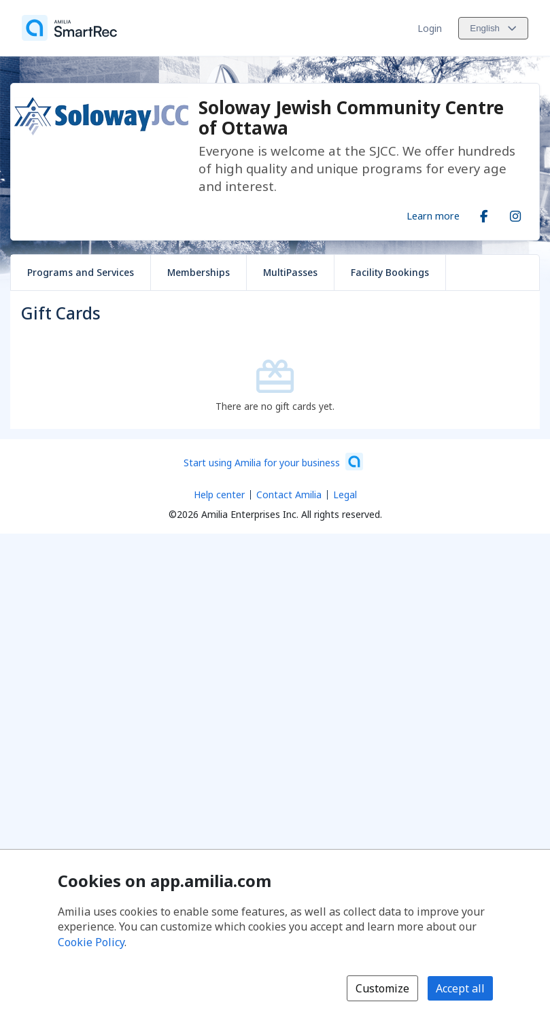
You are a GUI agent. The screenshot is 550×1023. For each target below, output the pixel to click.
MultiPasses (290, 272)
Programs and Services (80, 272)
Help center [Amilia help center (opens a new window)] (219, 494)
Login (429, 28)
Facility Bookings (390, 272)
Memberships (198, 272)
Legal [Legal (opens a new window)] (345, 494)
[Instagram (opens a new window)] (515, 213)
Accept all (460, 988)
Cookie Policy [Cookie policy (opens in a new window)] (91, 942)
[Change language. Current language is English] (493, 28)
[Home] (69, 28)
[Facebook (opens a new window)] (484, 213)
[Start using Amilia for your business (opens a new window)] (273, 461)
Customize (382, 988)
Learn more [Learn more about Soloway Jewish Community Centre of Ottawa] (433, 215)
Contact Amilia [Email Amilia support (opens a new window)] (289, 494)
